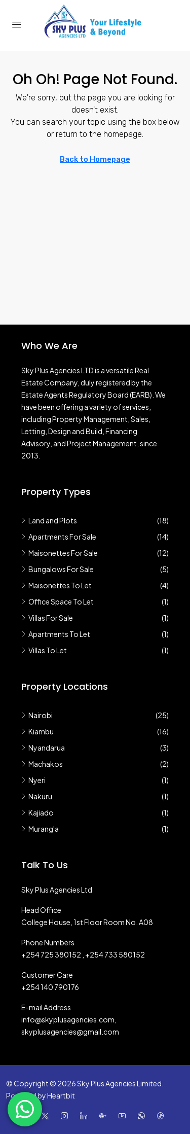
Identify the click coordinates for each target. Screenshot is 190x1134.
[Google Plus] (104, 1115)
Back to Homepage (95, 159)
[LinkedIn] (85, 1115)
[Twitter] (47, 1115)
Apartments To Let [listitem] (55, 634)
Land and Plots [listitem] (49, 520)
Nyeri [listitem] (33, 780)
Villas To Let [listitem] (44, 650)
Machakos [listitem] (42, 763)
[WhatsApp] (143, 1115)
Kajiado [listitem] (37, 812)
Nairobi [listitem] (37, 715)
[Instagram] (66, 1115)
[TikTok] (162, 1115)
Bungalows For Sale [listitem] (57, 569)
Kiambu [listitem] (37, 731)
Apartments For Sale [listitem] (58, 536)
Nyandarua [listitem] (43, 747)
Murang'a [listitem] (40, 828)
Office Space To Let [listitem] (57, 601)
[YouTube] (124, 1115)
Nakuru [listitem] (36, 796)
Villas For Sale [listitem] (47, 617)
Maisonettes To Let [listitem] (56, 585)
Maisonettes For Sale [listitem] (59, 552)
